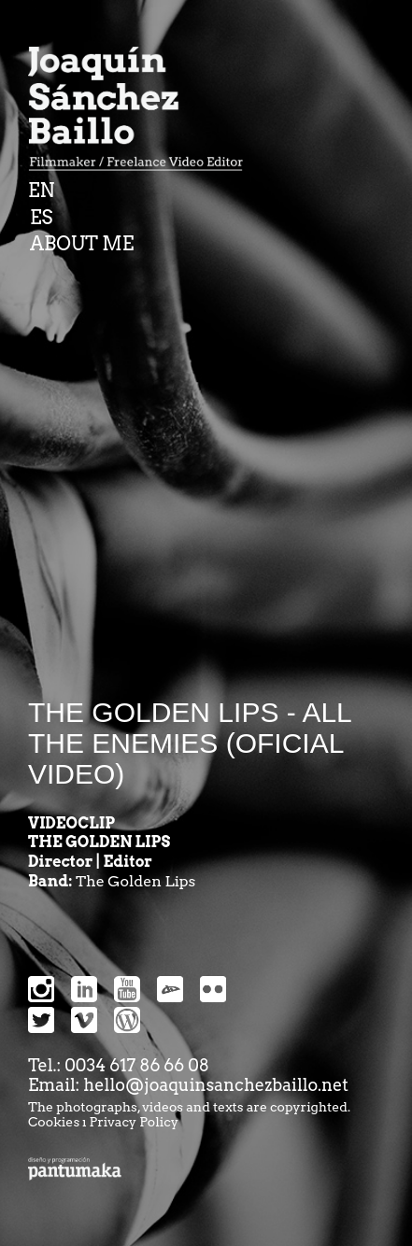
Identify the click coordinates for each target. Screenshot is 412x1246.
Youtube (127, 989)
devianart (170, 989)
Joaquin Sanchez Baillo (141, 112)
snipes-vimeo (84, 1020)
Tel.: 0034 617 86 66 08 (118, 1065)
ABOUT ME (82, 244)
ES (41, 217)
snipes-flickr (213, 989)
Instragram (41, 989)
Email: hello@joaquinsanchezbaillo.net (188, 1085)
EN (41, 190)
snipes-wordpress (127, 1020)
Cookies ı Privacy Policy (103, 1121)
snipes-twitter (41, 1020)
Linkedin (84, 989)
